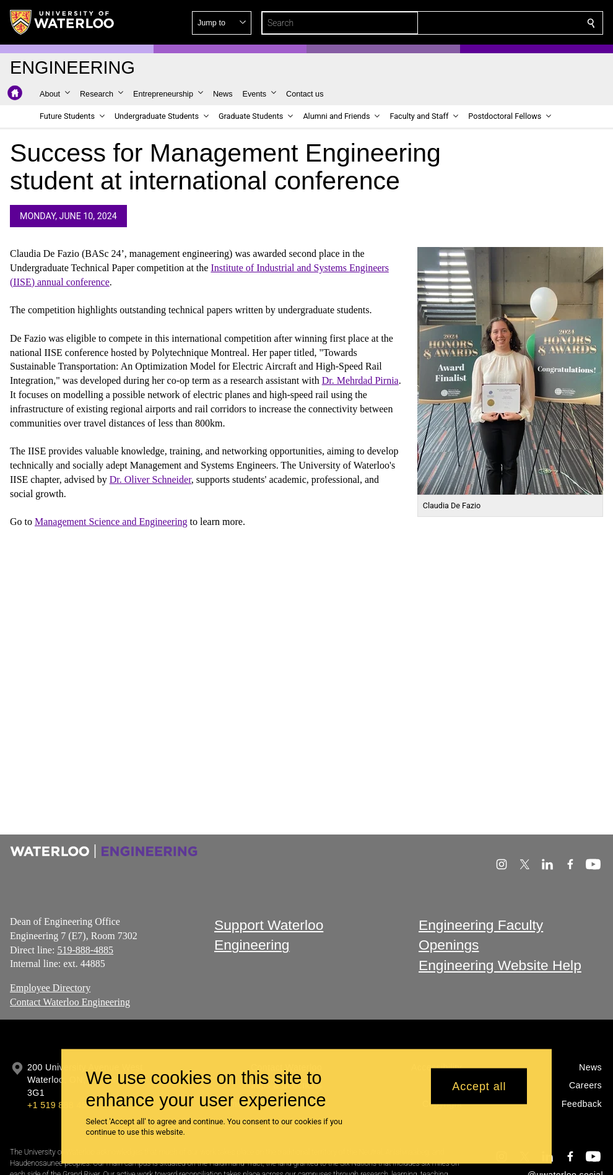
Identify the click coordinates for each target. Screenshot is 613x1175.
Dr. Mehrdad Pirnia (360, 380)
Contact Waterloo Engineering (70, 1002)
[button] (501, 23)
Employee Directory (50, 987)
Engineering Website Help (500, 965)
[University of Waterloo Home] (62, 22)
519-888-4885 (85, 950)
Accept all (479, 1086)
